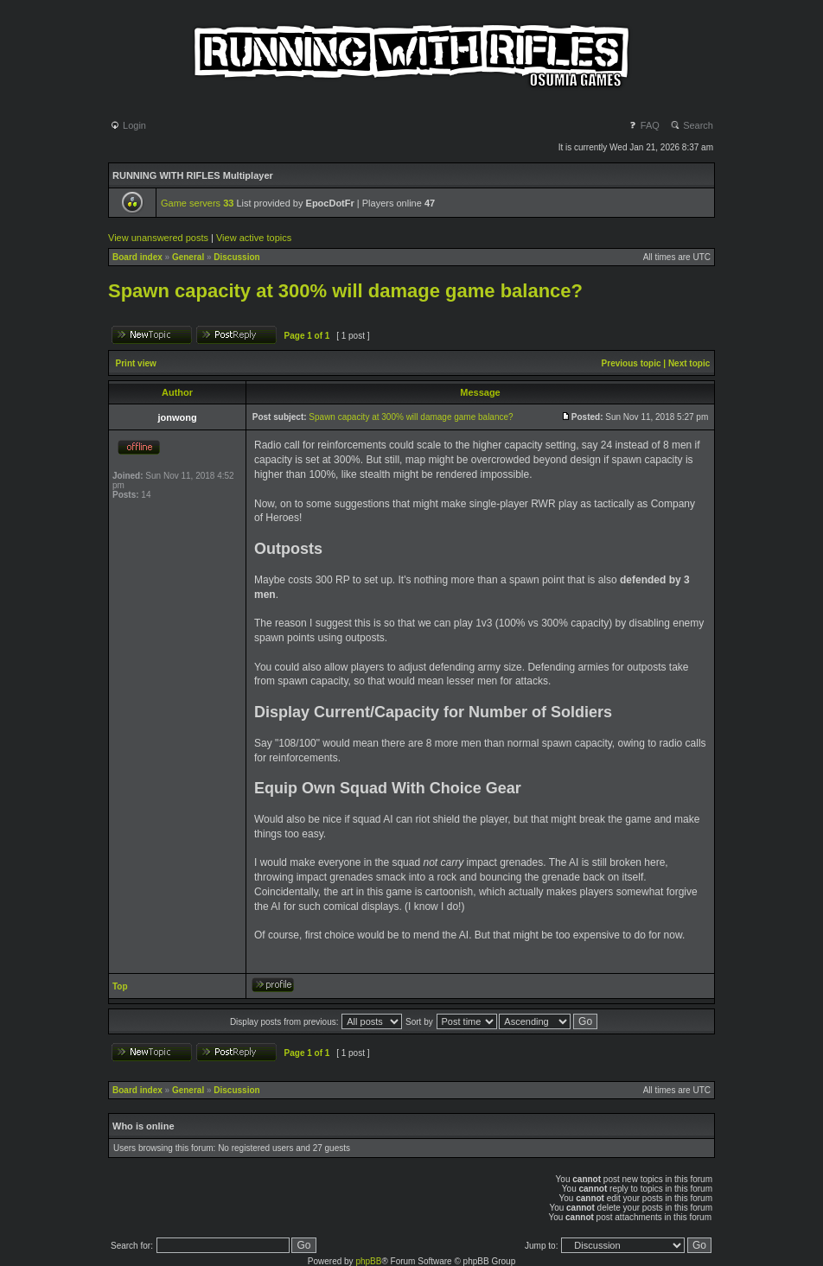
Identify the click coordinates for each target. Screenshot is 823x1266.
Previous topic (631, 363)
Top (120, 986)
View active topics (253, 237)
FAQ (644, 125)
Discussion (236, 257)
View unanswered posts (158, 237)
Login (128, 125)
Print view (136, 363)
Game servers (197, 203)
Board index (137, 257)
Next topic (689, 363)
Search (691, 125)
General (188, 257)
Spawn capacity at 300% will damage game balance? (345, 291)
